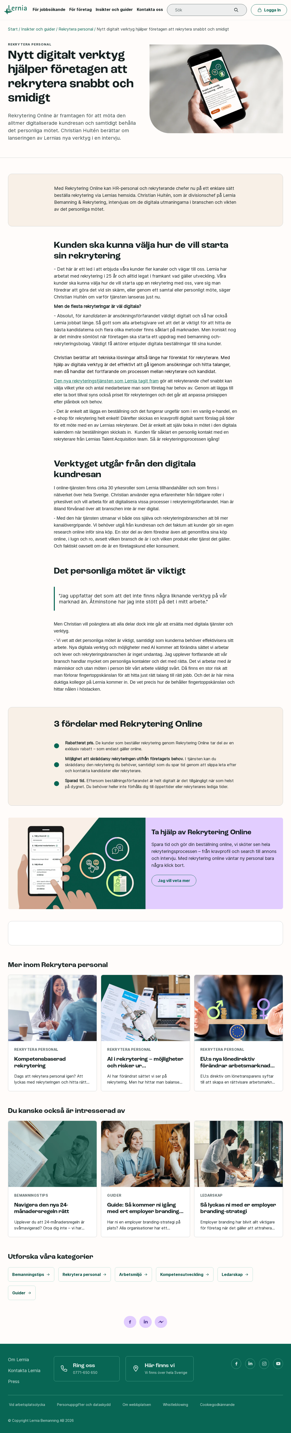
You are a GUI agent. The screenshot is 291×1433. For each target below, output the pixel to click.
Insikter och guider (114, 9)
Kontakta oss (150, 9)
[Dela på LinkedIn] (145, 1322)
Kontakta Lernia (24, 1370)
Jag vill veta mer (174, 880)
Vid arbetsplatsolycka (27, 1404)
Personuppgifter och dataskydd (84, 1404)
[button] (236, 10)
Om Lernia (18, 1359)
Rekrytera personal (76, 29)
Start (13, 29)
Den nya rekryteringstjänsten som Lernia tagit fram (106, 380)
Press (13, 1381)
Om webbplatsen (137, 1404)
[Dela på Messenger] (161, 1322)
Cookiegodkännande (217, 1404)
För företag (80, 9)
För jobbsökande (49, 9)
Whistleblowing (175, 1404)
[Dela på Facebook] (130, 1322)
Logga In (269, 9)
